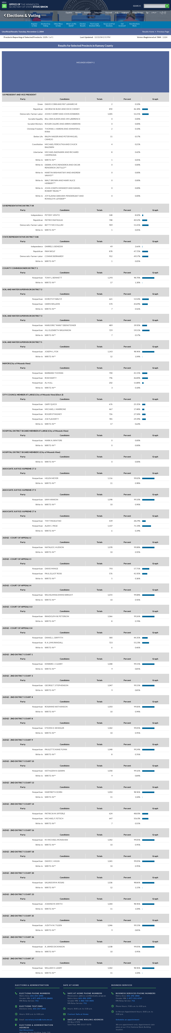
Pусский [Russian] (108, 13)
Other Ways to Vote (58, 25)
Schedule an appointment (127, 1019)
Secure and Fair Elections (109, 25)
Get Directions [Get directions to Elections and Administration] (26, 1030)
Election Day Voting (45, 25)
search (137, 6)
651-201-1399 (84, 998)
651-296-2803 (133, 996)
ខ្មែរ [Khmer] (147, 13)
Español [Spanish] (69, 13)
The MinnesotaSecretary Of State (28, 5)
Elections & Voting (22, 15)
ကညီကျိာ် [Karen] (163, 13)
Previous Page (163, 31)
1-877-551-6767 (134, 998)
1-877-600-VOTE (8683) (42, 998)
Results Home (148, 31)
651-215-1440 (36, 996)
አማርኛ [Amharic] (153, 13)
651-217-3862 (39, 1009)
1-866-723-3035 (86, 1001)
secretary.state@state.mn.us (38, 1019)
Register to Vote (34, 25)
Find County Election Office (94, 25)
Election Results (83, 25)
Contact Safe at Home (78, 1014)
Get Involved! (122, 25)
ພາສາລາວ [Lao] (125, 13)
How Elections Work (134, 25)
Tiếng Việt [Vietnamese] (98, 13)
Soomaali (87, 13)
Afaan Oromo (137, 13)
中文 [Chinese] (116, 13)
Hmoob (78, 13)
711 (37, 1001)
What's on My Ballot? (71, 25)
